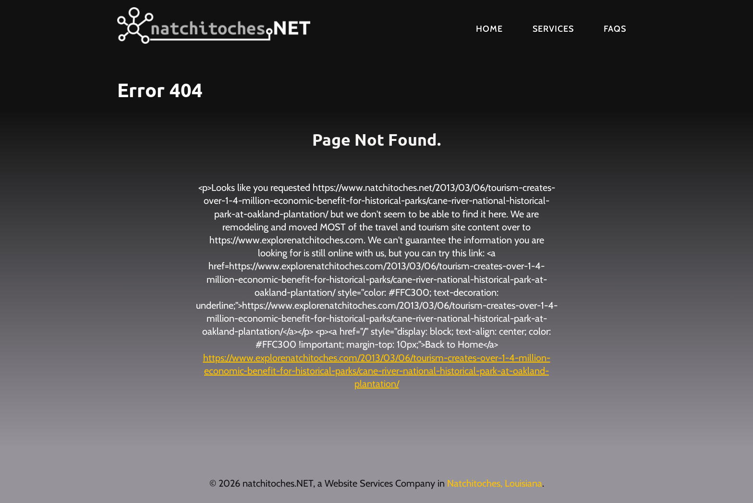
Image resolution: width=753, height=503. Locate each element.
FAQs (615, 29)
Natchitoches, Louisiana (494, 483)
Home (489, 29)
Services (553, 29)
